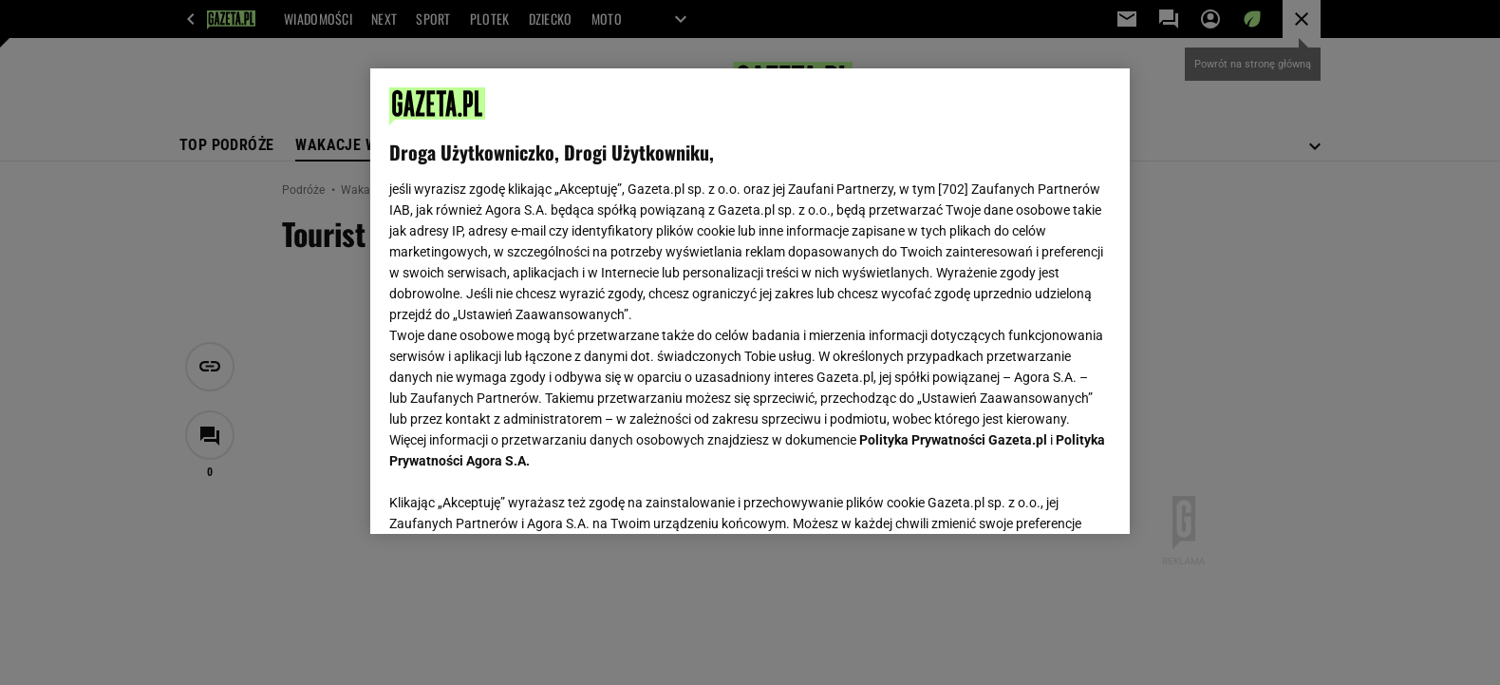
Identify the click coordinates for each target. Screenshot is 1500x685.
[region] (750, 301)
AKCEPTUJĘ (1046, 496)
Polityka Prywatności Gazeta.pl (953, 439)
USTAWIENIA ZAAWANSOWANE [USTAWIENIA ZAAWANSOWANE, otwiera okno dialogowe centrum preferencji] (513, 496)
